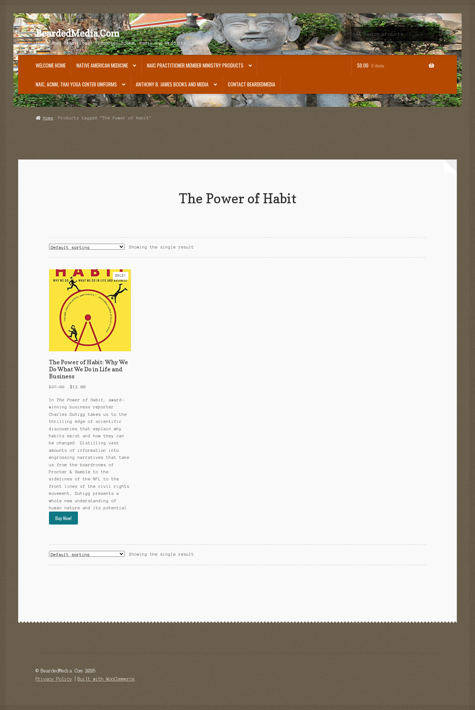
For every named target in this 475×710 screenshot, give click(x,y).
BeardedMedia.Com (77, 33)
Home (48, 118)
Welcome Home (51, 65)
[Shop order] (87, 247)
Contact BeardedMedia (251, 84)
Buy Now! (63, 518)
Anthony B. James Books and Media (172, 84)
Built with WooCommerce (106, 679)
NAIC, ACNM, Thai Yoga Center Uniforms (76, 84)
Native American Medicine (102, 65)
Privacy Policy (54, 679)
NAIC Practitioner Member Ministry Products (195, 65)
